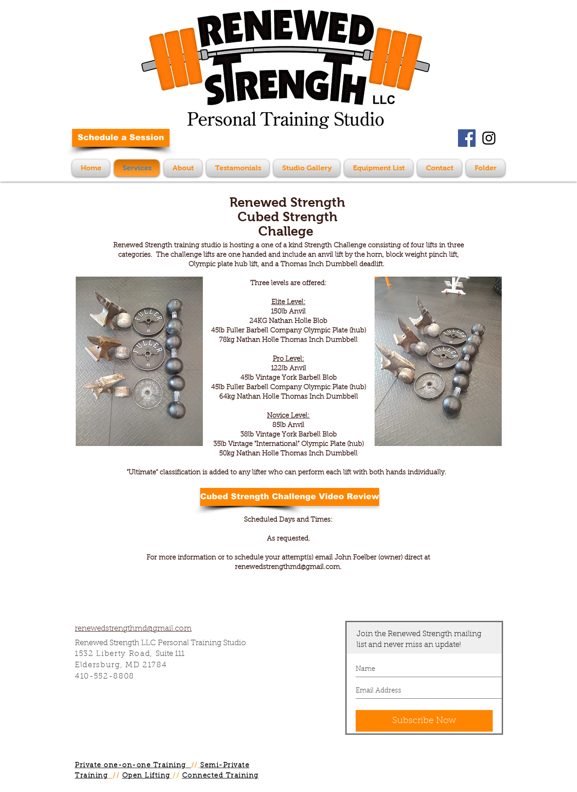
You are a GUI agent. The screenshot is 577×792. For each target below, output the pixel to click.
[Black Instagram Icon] (489, 138)
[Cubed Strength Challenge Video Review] (289, 497)
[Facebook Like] (420, 142)
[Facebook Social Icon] (467, 138)
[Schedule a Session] (120, 138)
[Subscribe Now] (424, 721)
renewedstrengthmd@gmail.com (287, 567)
